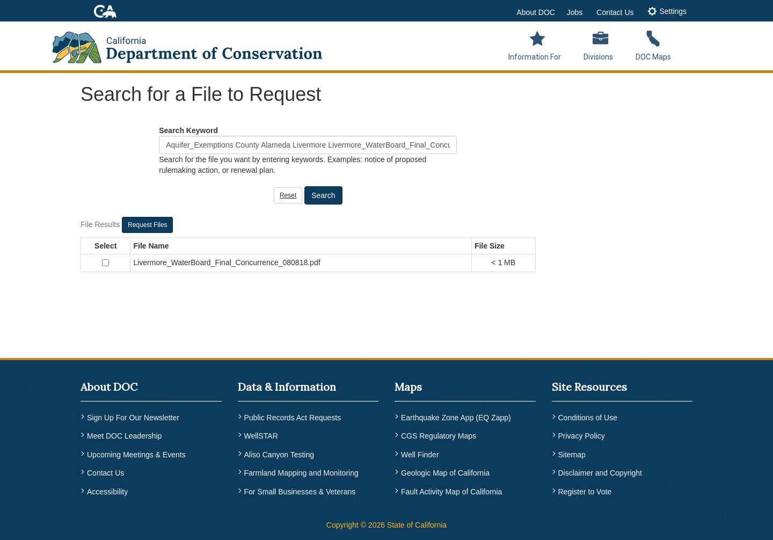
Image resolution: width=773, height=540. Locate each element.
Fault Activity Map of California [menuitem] (451, 491)
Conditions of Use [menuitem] (588, 417)
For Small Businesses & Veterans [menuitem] (300, 491)
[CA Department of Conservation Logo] (194, 44)
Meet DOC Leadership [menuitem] (124, 436)
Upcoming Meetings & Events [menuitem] (136, 454)
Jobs (575, 12)
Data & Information (287, 386)
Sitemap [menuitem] (572, 454)
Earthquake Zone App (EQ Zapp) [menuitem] (456, 417)
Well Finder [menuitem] (420, 454)
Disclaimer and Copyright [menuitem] (600, 473)
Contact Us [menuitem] (105, 473)
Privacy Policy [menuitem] (581, 436)
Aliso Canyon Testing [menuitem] (279, 454)
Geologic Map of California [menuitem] (445, 473)
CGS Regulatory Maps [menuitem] (438, 436)
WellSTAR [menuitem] (261, 436)
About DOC (535, 12)
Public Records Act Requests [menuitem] (292, 417)
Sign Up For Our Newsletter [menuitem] (133, 417)
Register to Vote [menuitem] (585, 491)
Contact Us (614, 12)
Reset (288, 195)
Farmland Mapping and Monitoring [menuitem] (301, 473)
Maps (408, 386)
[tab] (667, 12)
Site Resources (589, 386)
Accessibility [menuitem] (107, 491)
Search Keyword (188, 130)
